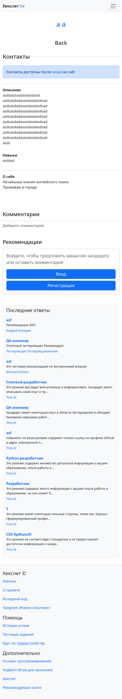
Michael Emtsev (17, 372)
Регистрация (61, 285)
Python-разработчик (24, 458)
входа (57, 71)
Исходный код (15, 598)
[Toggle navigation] (113, 6)
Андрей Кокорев (18, 330)
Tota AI (11, 397)
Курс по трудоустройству (24, 643)
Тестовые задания (18, 634)
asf (8, 320)
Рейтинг (9, 581)
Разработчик (18, 483)
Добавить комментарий (23, 225)
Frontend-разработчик (26, 382)
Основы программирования (27, 661)
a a (61, 24)
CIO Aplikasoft (19, 534)
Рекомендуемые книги (22, 687)
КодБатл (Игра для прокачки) (28, 669)
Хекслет (9, 678)
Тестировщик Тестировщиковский (31, 351)
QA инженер (17, 340)
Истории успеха (16, 625)
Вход (61, 274)
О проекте (11, 590)
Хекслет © (14, 573)
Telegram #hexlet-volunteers (26, 607)
